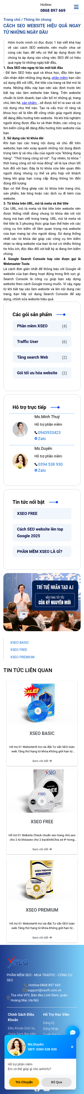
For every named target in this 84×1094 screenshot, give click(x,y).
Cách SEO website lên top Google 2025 (40, 532)
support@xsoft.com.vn (44, 990)
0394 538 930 (48, 464)
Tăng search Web (42, 357)
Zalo (40, 439)
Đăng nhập (51, 1029)
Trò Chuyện (24, 1082)
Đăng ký (49, 1023)
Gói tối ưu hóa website (42, 373)
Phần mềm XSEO (42, 326)
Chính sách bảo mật (22, 1034)
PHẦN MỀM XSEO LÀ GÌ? (39, 551)
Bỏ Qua (56, 1082)
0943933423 (47, 433)
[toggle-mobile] (78, 5)
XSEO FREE (27, 513)
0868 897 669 (50, 985)
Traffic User (42, 342)
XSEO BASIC (19, 643)
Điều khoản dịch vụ (21, 1028)
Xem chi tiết (42, 761)
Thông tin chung (37, 19)
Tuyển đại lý (51, 1034)
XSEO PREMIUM (22, 657)
